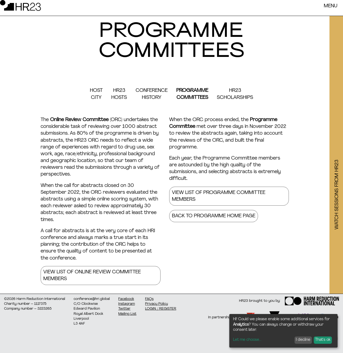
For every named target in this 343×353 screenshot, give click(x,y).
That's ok (322, 340)
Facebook (126, 299)
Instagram (126, 304)
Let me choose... (247, 340)
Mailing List (127, 314)
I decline (303, 340)
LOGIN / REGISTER (160, 308)
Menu (330, 6)
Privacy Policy (156, 304)
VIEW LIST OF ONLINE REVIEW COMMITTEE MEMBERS (92, 275)
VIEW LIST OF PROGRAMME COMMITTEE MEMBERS (218, 196)
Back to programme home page (213, 216)
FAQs (149, 299)
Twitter (124, 308)
